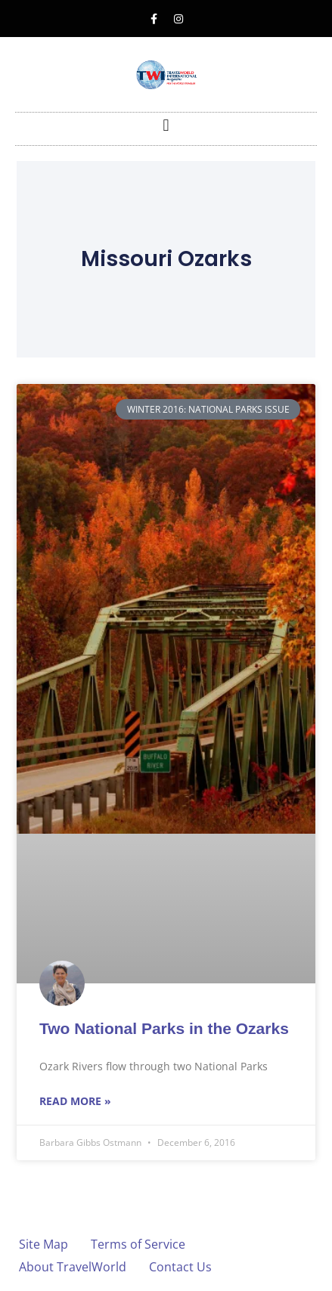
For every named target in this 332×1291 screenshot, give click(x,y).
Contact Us (180, 1266)
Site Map (43, 1244)
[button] (166, 125)
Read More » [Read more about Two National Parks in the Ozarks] (75, 1101)
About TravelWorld (72, 1266)
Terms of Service (138, 1244)
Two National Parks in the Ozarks (164, 1028)
